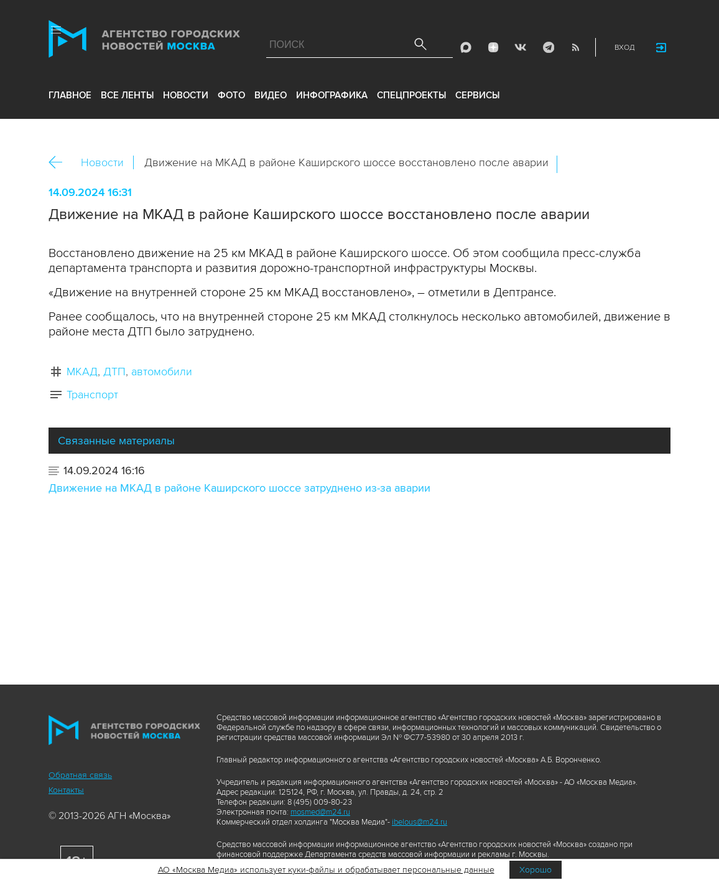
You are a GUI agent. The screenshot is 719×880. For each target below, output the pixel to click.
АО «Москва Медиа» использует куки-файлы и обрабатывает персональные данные (326, 869)
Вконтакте (574, 164)
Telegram (548, 47)
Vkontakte (520, 47)
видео (270, 95)
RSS (575, 47)
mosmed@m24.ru (320, 812)
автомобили (161, 371)
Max (466, 47)
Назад (60, 162)
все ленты (127, 95)
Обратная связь (80, 775)
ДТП (114, 371)
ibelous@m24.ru (419, 822)
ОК (601, 164)
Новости (102, 162)
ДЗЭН (493, 47)
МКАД (82, 371)
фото (231, 95)
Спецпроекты (411, 95)
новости (185, 95)
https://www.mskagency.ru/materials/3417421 (655, 164)
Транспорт (92, 394)
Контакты (66, 790)
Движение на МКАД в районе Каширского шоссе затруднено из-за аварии (239, 488)
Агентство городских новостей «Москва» (144, 41)
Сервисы (477, 95)
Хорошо (535, 869)
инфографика (332, 95)
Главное (70, 95)
